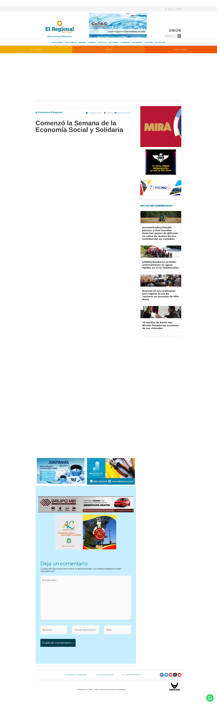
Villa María (57, 42)
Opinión (92, 42)
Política (102, 42)
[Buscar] (179, 36)
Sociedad (125, 42)
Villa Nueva (70, 42)
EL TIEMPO (36, 50)
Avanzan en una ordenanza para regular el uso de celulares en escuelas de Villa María (160, 295)
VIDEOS (108, 50)
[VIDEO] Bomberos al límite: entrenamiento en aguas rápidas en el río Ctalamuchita (160, 265)
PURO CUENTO (181, 50)
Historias (113, 42)
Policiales (160, 42)
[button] (210, 698)
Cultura (148, 42)
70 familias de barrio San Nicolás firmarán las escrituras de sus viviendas (160, 325)
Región (82, 42)
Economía (137, 42)
